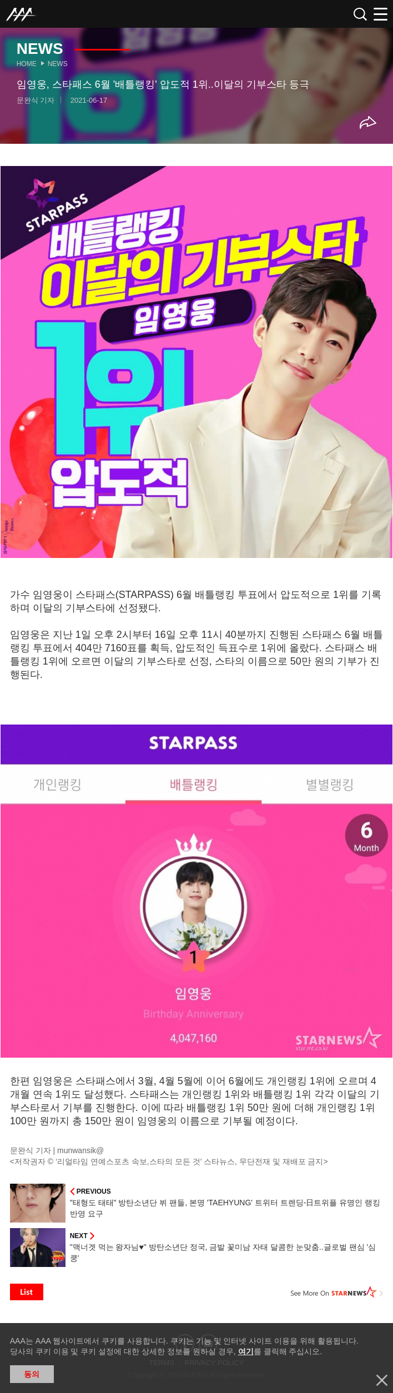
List (26, 1292)
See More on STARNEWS (337, 1292)
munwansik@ (80, 1150)
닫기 (381, 1380)
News (58, 64)
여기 (246, 1351)
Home (27, 64)
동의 (31, 1374)
